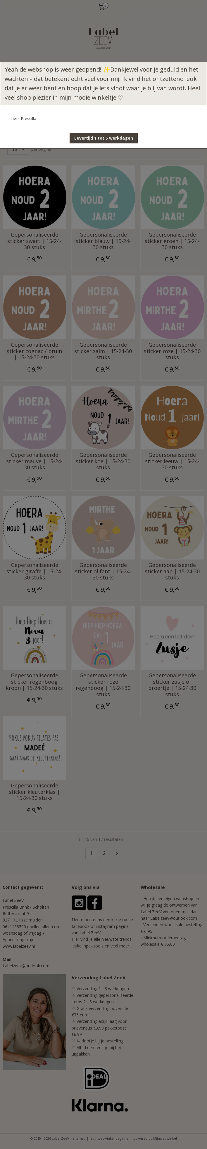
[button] (103, 138)
